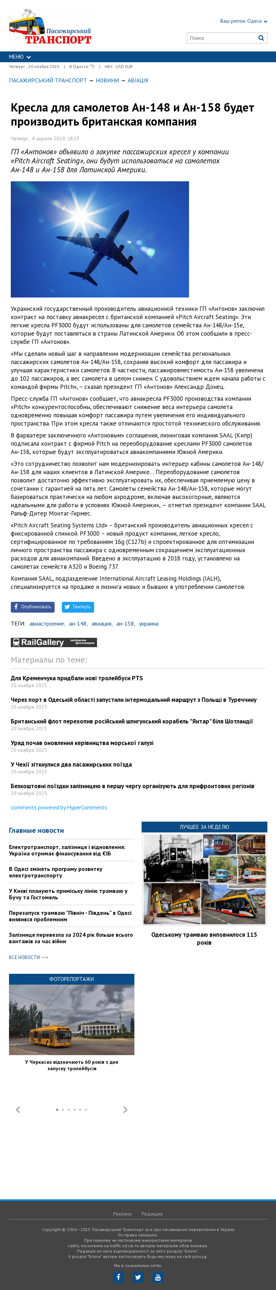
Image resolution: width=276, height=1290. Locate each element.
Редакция (152, 1213)
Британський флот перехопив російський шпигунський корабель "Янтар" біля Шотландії (132, 721)
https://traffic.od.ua (67, 25)
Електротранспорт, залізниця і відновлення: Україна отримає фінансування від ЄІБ (67, 850)
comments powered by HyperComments (59, 807)
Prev (18, 1109)
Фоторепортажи (71, 979)
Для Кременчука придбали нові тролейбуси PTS (77, 678)
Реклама (122, 1213)
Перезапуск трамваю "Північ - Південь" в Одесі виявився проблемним (70, 916)
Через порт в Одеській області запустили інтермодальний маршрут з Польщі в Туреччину (134, 700)
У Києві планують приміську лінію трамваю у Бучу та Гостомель (68, 894)
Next (125, 1109)
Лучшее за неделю (204, 826)
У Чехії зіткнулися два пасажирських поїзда (71, 764)
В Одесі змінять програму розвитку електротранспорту (55, 872)
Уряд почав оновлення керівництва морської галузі (82, 743)
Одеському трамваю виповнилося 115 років (204, 938)
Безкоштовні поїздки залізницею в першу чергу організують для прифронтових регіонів (132, 786)
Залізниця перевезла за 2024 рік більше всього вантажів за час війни (71, 938)
